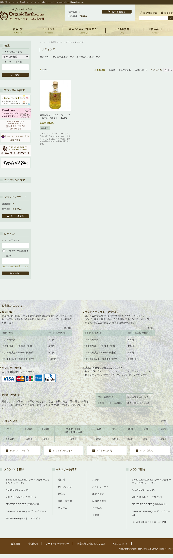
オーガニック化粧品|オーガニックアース (56, 42)
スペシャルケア (100, 486)
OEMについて (120, 543)
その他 (95, 515)
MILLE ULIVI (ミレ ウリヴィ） (21, 497)
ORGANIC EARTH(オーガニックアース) (26, 511)
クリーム (62, 507)
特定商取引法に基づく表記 (91, 543)
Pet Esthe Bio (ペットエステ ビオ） (24, 518)
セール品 (97, 507)
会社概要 (15, 543)
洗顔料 (61, 479)
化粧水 (61, 493)
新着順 (112, 70)
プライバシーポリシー (57, 543)
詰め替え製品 (99, 500)
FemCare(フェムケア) (17, 490)
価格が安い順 (124, 70)
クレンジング (65, 486)
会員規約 (33, 543)
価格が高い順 (141, 70)
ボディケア (98, 493)
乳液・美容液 (65, 500)
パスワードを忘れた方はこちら (15, 266)
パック (95, 479)
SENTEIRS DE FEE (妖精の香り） (24, 504)
